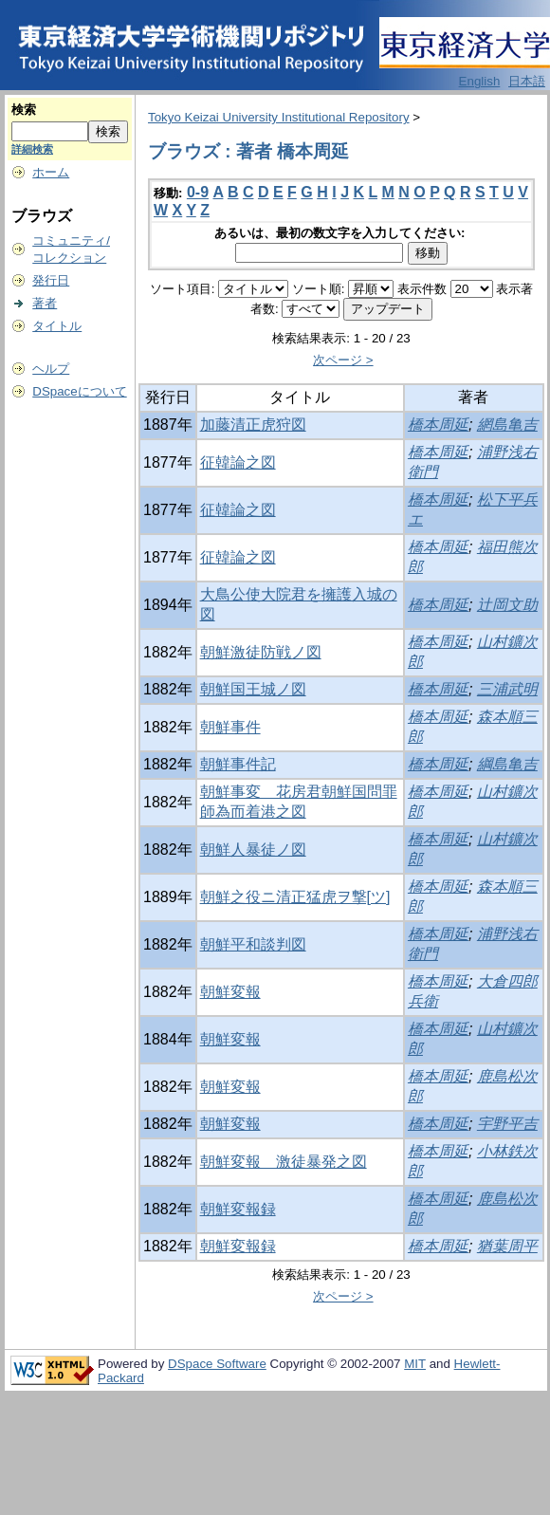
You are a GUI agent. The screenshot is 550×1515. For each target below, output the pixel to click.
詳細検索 (32, 149)
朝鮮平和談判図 (253, 944)
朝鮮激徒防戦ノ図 (260, 652)
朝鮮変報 (230, 992)
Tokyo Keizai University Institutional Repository (279, 117)
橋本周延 (438, 424)
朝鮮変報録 (238, 1209)
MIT (415, 1364)
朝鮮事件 (230, 727)
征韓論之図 (238, 462)
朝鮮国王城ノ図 (253, 689)
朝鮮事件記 (238, 764)
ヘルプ (50, 368)
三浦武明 (507, 689)
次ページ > (343, 360)
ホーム (50, 172)
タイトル (57, 326)
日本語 (526, 81)
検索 (23, 109)
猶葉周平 (507, 1246)
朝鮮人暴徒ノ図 (253, 849)
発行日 (50, 280)
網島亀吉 (507, 424)
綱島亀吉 (507, 764)
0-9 (198, 192)
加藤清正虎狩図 (253, 424)
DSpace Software (217, 1364)
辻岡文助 (507, 605)
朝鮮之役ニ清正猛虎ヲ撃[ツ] (295, 897)
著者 (44, 303)
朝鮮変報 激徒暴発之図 (283, 1162)
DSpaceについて (79, 391)
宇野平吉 (507, 1124)
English (480, 81)
